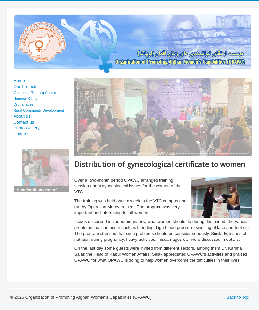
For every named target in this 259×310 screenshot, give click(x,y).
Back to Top (237, 297)
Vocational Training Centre (35, 93)
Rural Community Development (39, 110)
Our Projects (25, 86)
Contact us (24, 122)
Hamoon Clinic (25, 98)
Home (19, 80)
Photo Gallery (27, 128)
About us (22, 116)
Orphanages (24, 104)
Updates (21, 133)
